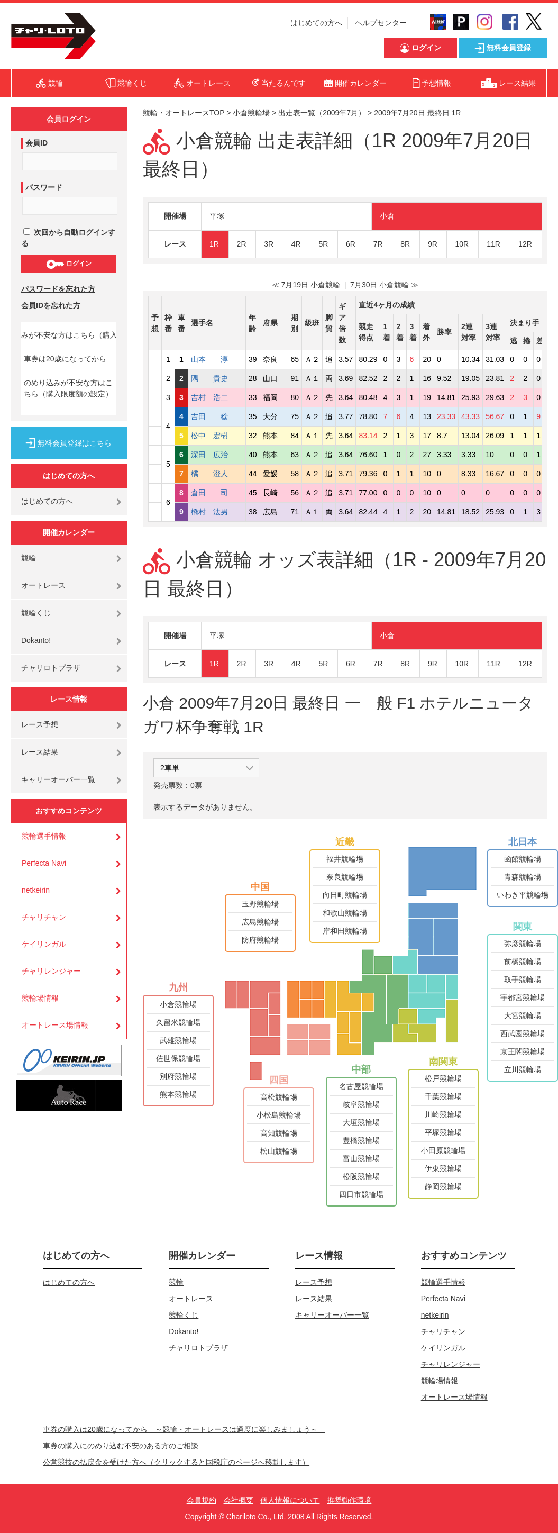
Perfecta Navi (44, 863)
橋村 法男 (217, 511)
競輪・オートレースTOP (183, 112)
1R (214, 244)
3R (268, 244)
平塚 (216, 216)
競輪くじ (36, 613)
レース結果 (39, 752)
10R (462, 244)
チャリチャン (44, 917)
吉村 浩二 (217, 397)
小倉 (387, 216)
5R (323, 244)
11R (493, 244)
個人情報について (289, 1500)
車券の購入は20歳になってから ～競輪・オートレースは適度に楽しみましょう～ (184, 1429)
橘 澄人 (217, 473)
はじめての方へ (316, 23)
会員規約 (201, 1500)
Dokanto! (36, 640)
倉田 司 (217, 492)
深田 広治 (217, 454)
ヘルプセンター (381, 23)
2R (241, 244)
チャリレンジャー (51, 971)
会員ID (36, 143)
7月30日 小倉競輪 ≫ (384, 284)
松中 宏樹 (217, 435)
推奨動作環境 (349, 1500)
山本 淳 (217, 359)
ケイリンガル (44, 944)
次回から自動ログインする (68, 238)
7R (378, 244)
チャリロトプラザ (50, 668)
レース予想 (39, 724)
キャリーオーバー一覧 (58, 779)
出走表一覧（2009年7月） (321, 112)
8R (405, 244)
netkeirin (36, 890)
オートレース (43, 585)
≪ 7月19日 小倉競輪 (306, 284)
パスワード (43, 187)
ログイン (68, 264)
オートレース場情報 (55, 1025)
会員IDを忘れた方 (50, 305)
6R (350, 244)
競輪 (28, 558)
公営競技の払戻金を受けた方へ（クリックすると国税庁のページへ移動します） (176, 1462)
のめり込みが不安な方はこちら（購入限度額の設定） (68, 388)
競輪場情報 (40, 998)
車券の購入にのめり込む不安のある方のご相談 (120, 1445)
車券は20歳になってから (65, 359)
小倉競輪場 (251, 112)
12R (525, 244)
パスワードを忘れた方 (58, 289)
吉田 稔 (217, 416)
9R (432, 244)
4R (296, 244)
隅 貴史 (217, 378)
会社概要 (238, 1500)
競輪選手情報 (44, 836)
